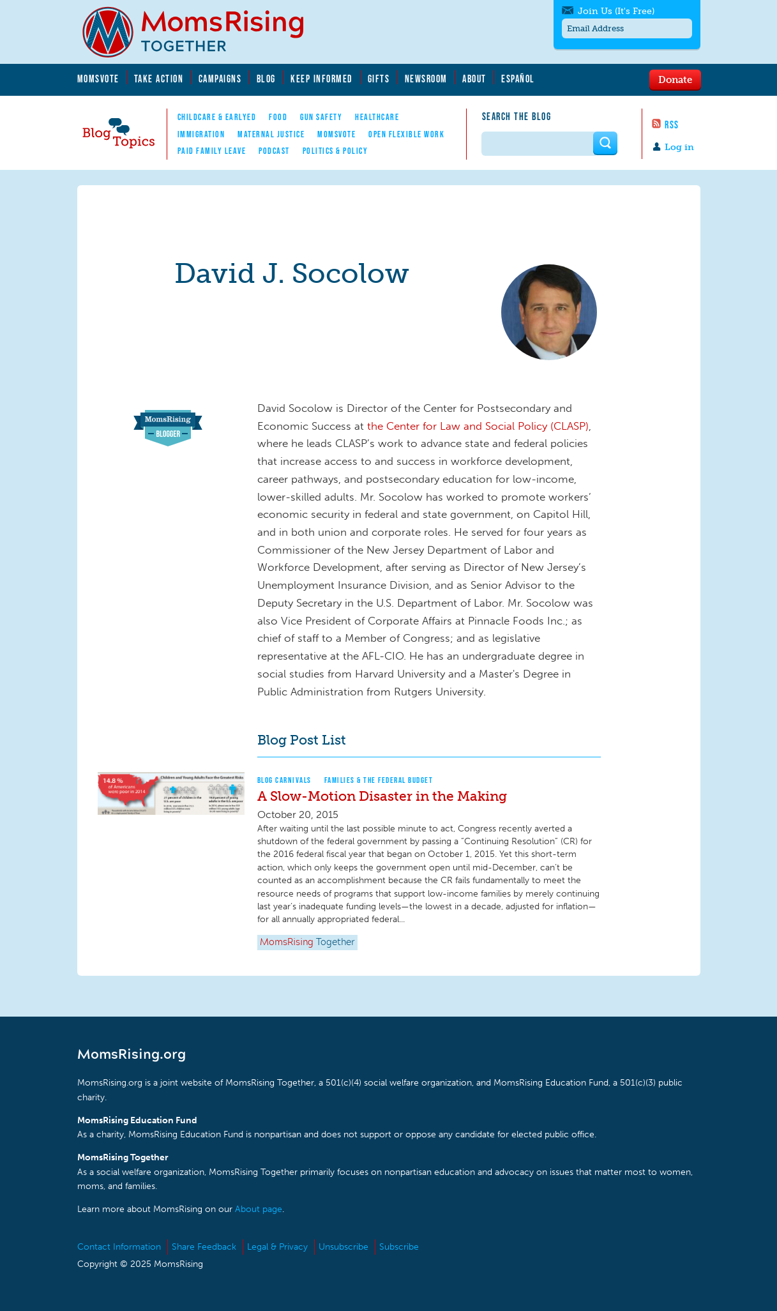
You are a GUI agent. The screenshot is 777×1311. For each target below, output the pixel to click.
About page (258, 1209)
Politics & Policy (335, 151)
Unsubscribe (343, 1246)
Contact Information (119, 1246)
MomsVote (98, 78)
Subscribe (399, 1246)
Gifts (379, 78)
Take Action (159, 78)
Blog (266, 78)
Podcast (274, 151)
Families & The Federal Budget (379, 780)
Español (518, 78)
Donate (675, 79)
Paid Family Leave (211, 151)
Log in (679, 147)
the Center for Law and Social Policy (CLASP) (478, 426)
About (474, 78)
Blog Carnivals (284, 780)
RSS (672, 124)
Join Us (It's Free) (616, 11)
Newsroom (426, 78)
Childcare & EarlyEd (217, 117)
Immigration (201, 134)
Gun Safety (321, 117)
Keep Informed (321, 78)
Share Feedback (204, 1246)
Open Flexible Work (406, 134)
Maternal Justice (271, 134)
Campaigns (220, 78)
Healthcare (377, 117)
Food (278, 117)
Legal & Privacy (277, 1246)
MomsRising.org (201, 32)
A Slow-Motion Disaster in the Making (382, 796)
